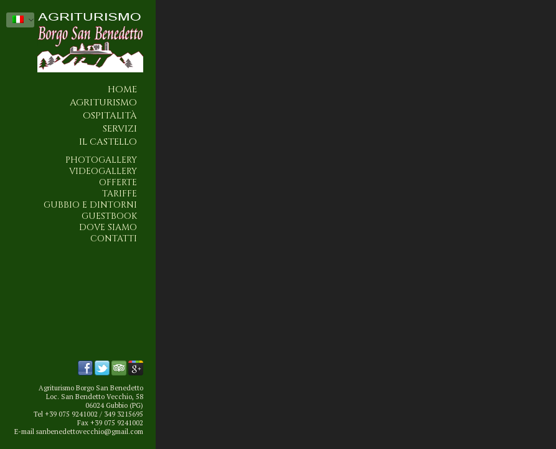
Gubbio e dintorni (90, 205)
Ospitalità (110, 115)
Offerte (118, 182)
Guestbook (109, 216)
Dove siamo (108, 227)
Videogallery (103, 171)
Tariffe (119, 194)
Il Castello (108, 141)
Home (122, 89)
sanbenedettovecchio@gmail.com (89, 431)
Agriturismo (103, 102)
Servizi (120, 128)
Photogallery (101, 160)
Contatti (113, 238)
